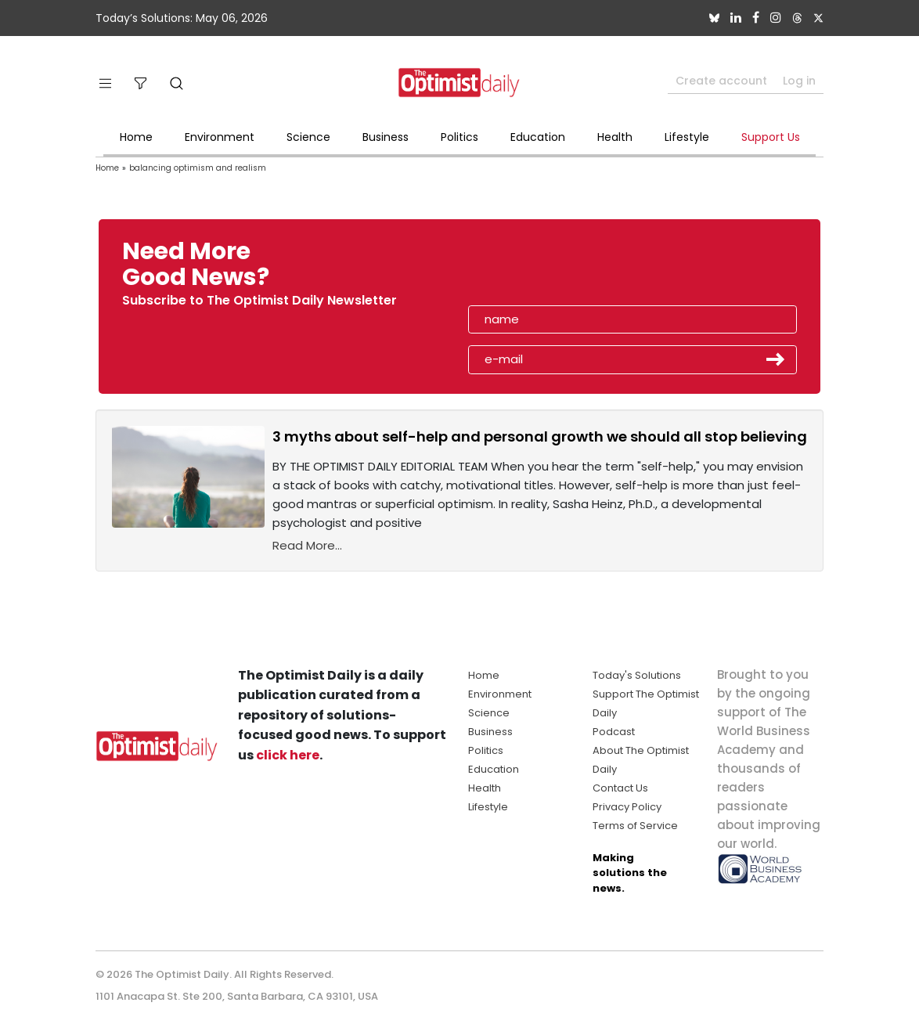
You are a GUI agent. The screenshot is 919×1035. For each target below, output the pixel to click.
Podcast (614, 731)
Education (537, 137)
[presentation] (559, 269)
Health (614, 137)
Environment (219, 137)
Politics (459, 137)
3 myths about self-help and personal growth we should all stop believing (539, 436)
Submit (775, 359)
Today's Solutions (637, 675)
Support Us (770, 137)
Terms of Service (635, 825)
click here (287, 755)
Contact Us (620, 788)
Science (308, 137)
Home (136, 137)
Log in (799, 80)
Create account (721, 80)
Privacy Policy (627, 806)
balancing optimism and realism (197, 168)
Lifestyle (687, 137)
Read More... (307, 545)
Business (385, 137)
